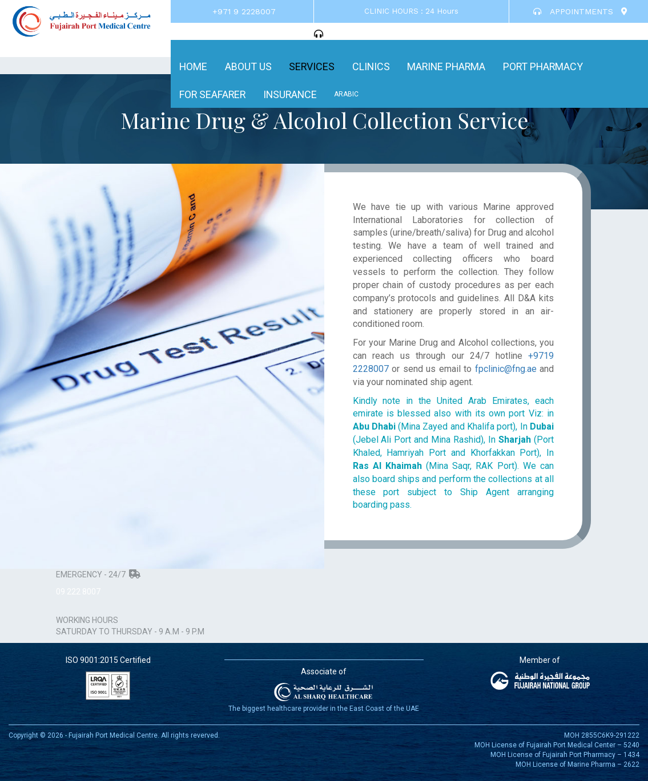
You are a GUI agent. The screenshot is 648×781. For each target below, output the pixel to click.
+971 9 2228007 (244, 11)
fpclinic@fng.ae (506, 368)
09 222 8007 (78, 591)
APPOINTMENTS (573, 11)
